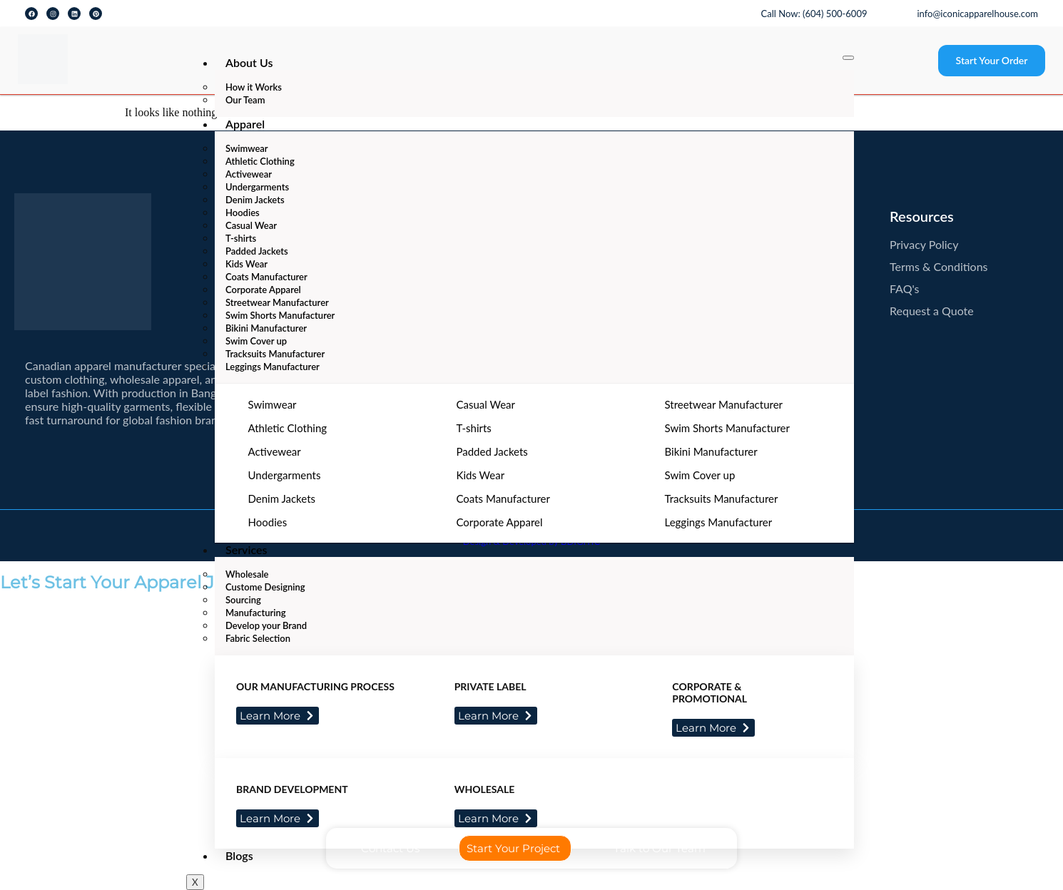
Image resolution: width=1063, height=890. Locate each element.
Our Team (245, 100)
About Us (249, 62)
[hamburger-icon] (848, 58)
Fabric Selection (257, 638)
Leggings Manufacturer (272, 366)
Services (246, 549)
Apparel (245, 124)
